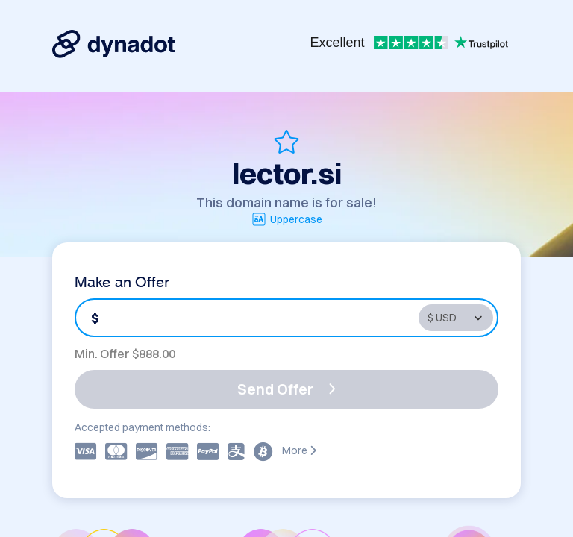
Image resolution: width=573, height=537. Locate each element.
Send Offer (286, 389)
